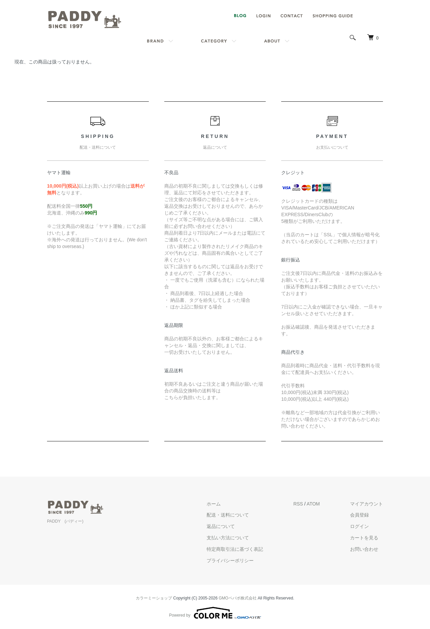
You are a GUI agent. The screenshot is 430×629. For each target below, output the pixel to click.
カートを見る (364, 537)
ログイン (359, 526)
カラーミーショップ (154, 598)
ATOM (313, 503)
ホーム (214, 503)
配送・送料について (228, 515)
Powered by (215, 613)
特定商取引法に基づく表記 (235, 549)
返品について (221, 526)
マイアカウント (366, 503)
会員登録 (359, 515)
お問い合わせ (364, 549)
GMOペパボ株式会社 (238, 598)
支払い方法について (228, 537)
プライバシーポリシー (230, 560)
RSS (298, 503)
